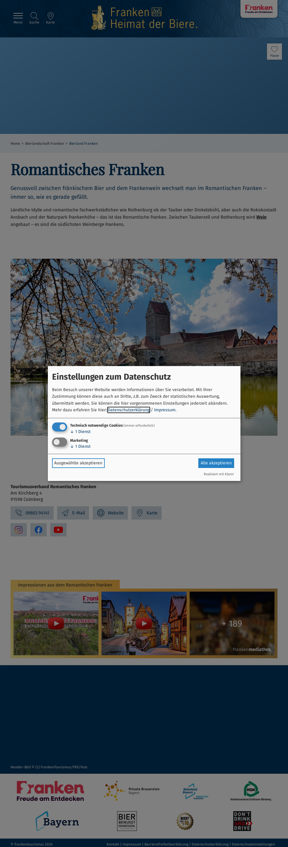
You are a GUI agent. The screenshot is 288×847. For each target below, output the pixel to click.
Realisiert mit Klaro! (219, 474)
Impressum (164, 409)
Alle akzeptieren (216, 463)
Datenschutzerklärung (129, 409)
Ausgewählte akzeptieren (78, 463)
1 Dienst (80, 431)
